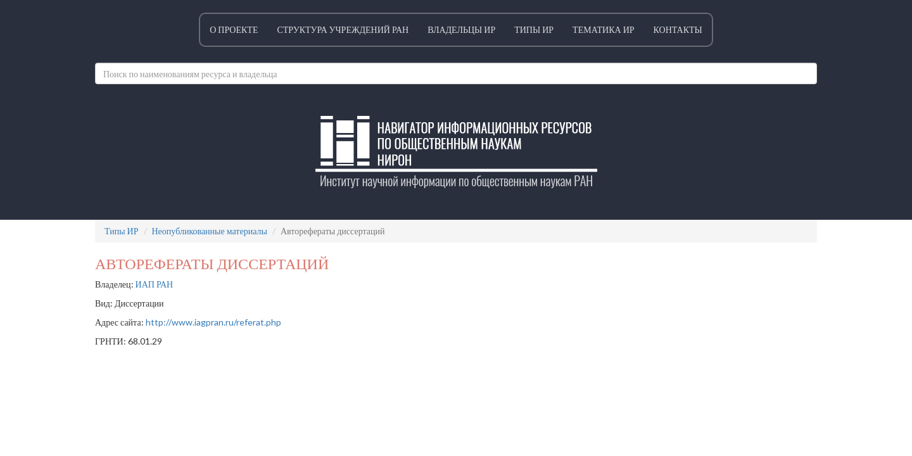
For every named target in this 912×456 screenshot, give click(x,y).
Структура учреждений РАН (342, 29)
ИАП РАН (155, 284)
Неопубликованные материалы (209, 230)
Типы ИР (534, 29)
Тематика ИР (603, 29)
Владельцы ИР (461, 29)
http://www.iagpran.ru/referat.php (213, 322)
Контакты (678, 29)
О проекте (234, 29)
